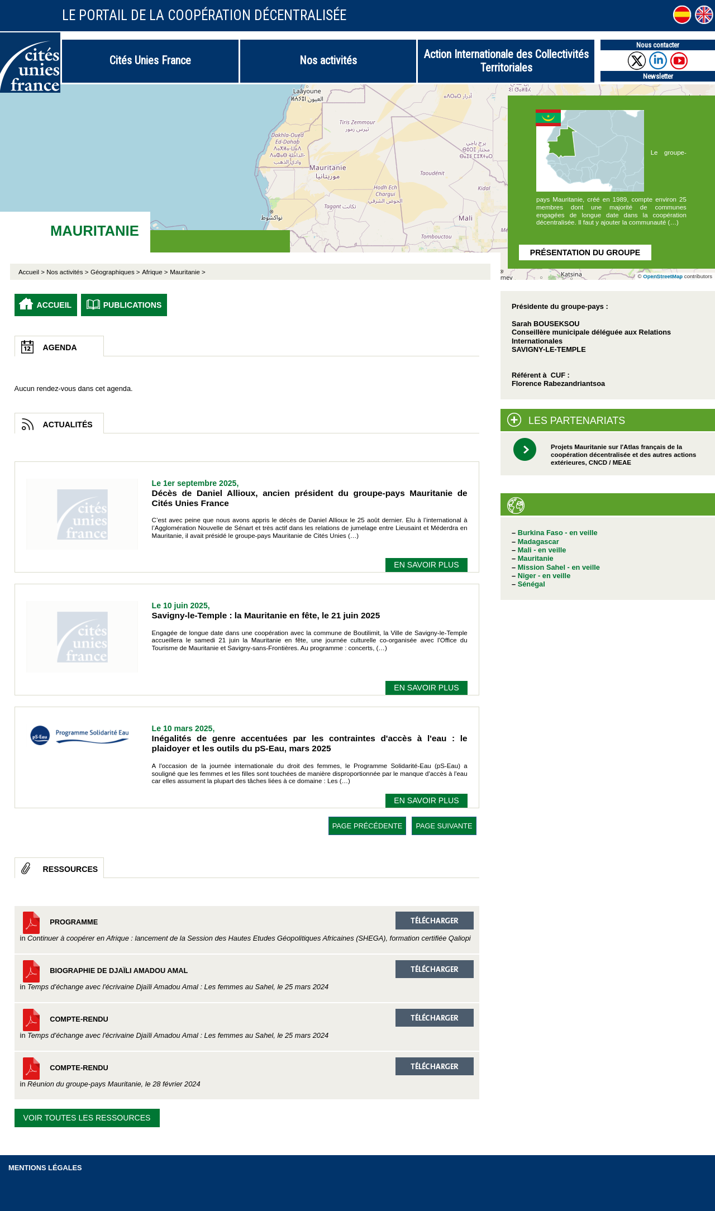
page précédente (367, 826)
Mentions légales (45, 1168)
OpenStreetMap (663, 276)
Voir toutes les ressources (87, 1117)
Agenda (60, 347)
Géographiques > (115, 272)
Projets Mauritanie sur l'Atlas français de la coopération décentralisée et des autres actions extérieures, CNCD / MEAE (623, 455)
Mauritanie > (188, 272)
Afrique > (155, 272)
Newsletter (658, 76)
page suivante (444, 826)
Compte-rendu (247, 1024)
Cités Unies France (150, 60)
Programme (247, 927)
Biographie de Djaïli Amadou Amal (247, 975)
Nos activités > (67, 272)
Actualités (68, 424)
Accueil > (32, 272)
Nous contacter (657, 45)
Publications (132, 305)
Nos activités (328, 60)
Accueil (54, 305)
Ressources (70, 869)
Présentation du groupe (585, 252)
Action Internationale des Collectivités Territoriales (506, 60)
